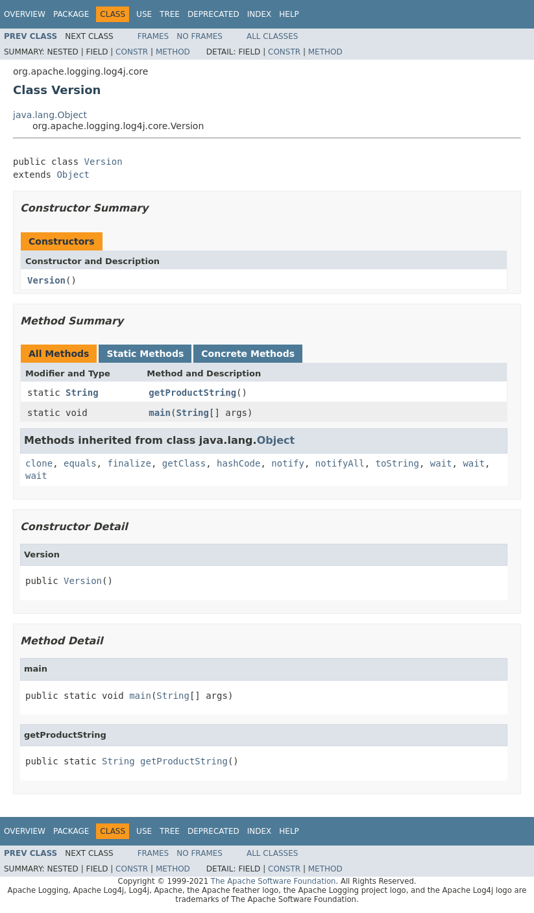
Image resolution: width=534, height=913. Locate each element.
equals (80, 463)
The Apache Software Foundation (273, 881)
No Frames (199, 36)
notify (287, 463)
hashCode (238, 463)
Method (173, 51)
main (160, 413)
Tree (170, 14)
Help (289, 14)
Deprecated (213, 14)
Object (73, 174)
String (82, 392)
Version (103, 161)
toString (397, 463)
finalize (129, 463)
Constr (131, 51)
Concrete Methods (248, 353)
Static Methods (145, 353)
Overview (24, 14)
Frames (153, 36)
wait (441, 463)
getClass (184, 463)
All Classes (272, 36)
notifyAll (340, 463)
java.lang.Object (50, 115)
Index (259, 14)
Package (71, 14)
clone (39, 463)
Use (144, 14)
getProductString (192, 392)
